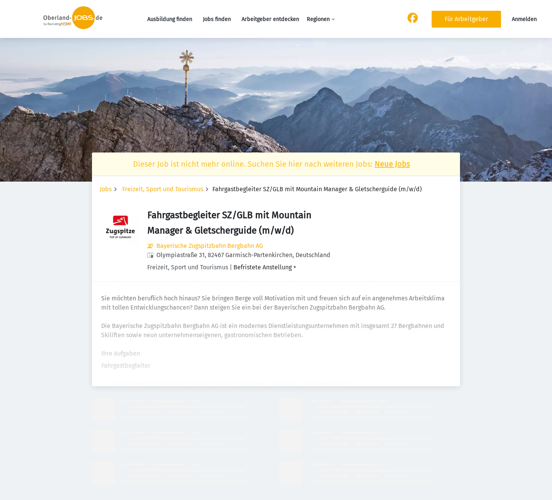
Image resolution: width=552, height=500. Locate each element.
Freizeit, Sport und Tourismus (162, 189)
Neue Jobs (392, 164)
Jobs (106, 189)
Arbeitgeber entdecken (270, 19)
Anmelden (524, 19)
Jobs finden (217, 19)
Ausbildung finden (169, 19)
